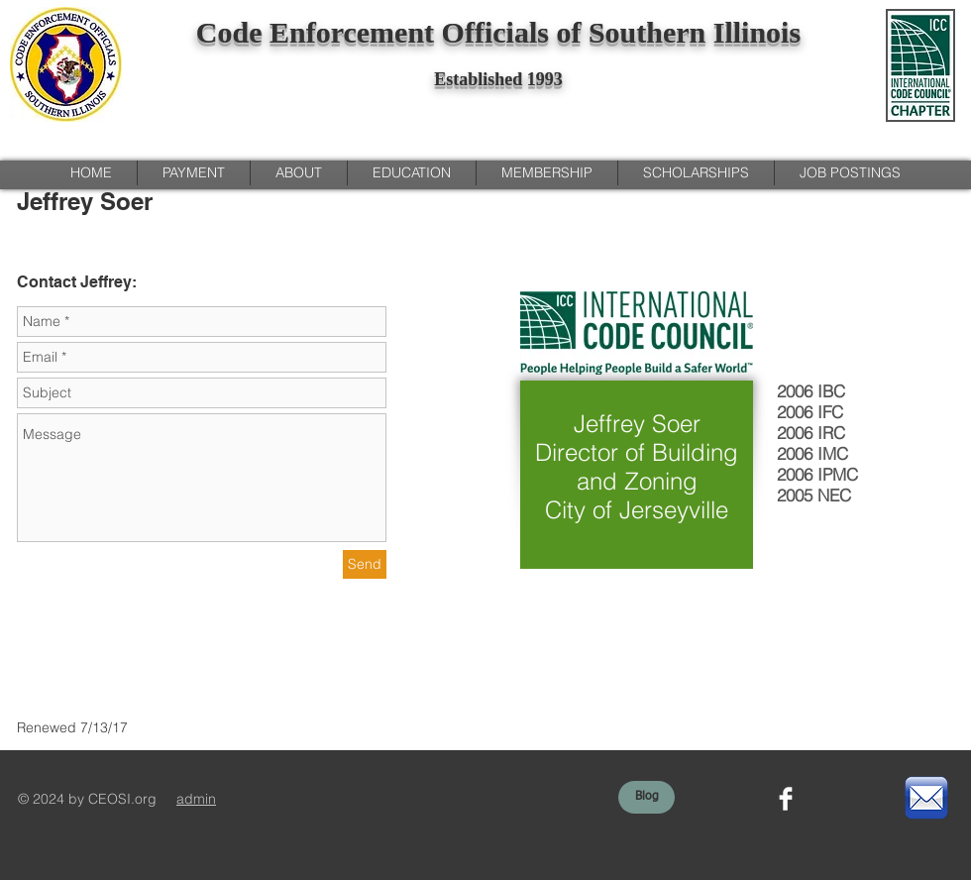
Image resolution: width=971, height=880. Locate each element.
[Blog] (646, 797)
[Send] (364, 564)
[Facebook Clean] (786, 799)
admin (196, 799)
